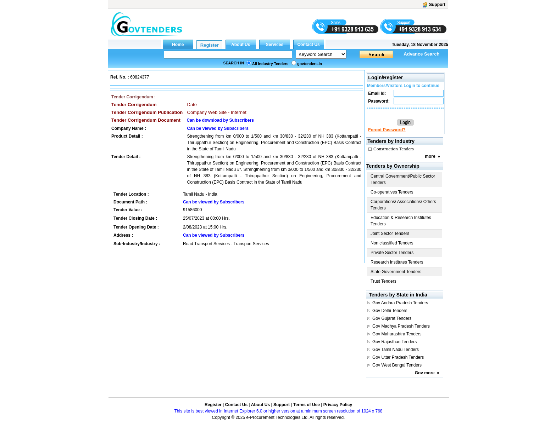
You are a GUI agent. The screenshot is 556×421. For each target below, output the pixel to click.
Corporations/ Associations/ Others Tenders (403, 204)
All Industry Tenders (270, 64)
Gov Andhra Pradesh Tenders (400, 302)
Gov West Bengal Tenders (397, 365)
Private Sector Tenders (392, 252)
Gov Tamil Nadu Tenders (395, 349)
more (430, 156)
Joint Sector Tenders (390, 233)
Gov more (425, 372)
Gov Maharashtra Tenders (397, 333)
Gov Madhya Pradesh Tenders (401, 326)
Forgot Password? (386, 129)
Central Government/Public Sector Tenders (403, 179)
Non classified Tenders (392, 243)
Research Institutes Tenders (397, 262)
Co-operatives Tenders (392, 192)
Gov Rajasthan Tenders (394, 341)
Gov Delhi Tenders (389, 310)
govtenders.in (309, 64)
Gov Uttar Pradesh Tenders (398, 357)
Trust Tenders (383, 281)
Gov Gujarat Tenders (392, 318)
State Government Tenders (396, 271)
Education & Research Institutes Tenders (401, 220)
